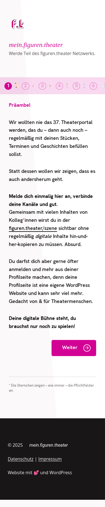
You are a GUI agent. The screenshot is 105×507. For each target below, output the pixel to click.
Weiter (70, 348)
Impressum (50, 459)
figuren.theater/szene (33, 228)
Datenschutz (21, 459)
